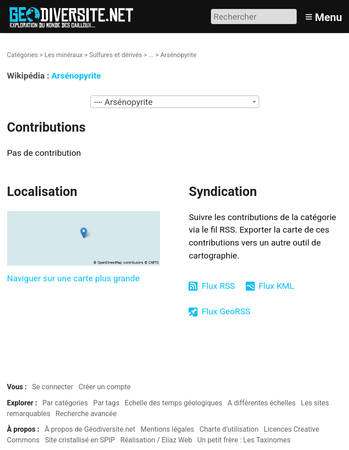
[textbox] (175, 102)
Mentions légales (167, 429)
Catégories (22, 55)
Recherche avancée (86, 413)
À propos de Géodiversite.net (90, 429)
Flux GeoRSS (226, 311)
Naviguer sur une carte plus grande (73, 278)
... (151, 55)
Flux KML (276, 286)
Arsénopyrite (76, 76)
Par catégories (65, 403)
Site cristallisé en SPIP (80, 440)
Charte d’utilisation (228, 429)
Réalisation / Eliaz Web (156, 440)
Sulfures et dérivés (115, 55)
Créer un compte (105, 387)
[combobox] (174, 102)
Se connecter (52, 387)
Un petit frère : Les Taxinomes (244, 440)
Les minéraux (63, 55)
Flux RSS (218, 286)
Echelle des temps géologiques (173, 403)
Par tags (106, 403)
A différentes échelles (261, 403)
